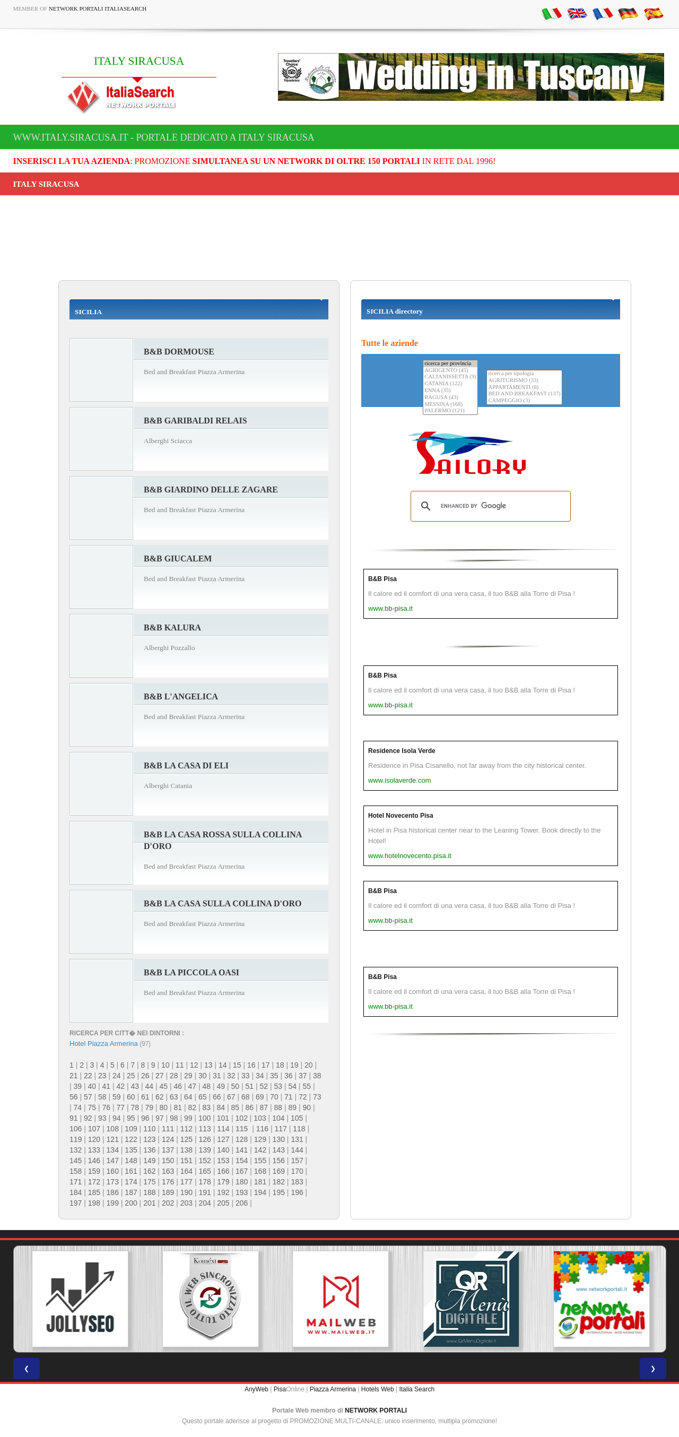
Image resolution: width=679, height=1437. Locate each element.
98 (174, 1118)
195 (279, 1192)
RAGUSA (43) (450, 397)
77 (121, 1107)
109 (131, 1128)
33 (245, 1075)
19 (294, 1065)
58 (102, 1097)
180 (242, 1182)
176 (168, 1182)
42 (121, 1086)
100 (204, 1118)
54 (293, 1086)
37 (303, 1075)
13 (208, 1065)
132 (75, 1150)
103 (260, 1118)
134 (113, 1150)
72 (303, 1097)
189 (168, 1192)
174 (131, 1182)
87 (264, 1107)
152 (204, 1160)
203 (186, 1203)
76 (106, 1107)
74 (78, 1107)
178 (204, 1182)
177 (186, 1182)
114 (223, 1128)
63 (174, 1097)
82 (192, 1107)
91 (73, 1118)
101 (223, 1118)
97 (159, 1118)
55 (307, 1086)
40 (92, 1086)
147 (113, 1160)
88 (278, 1107)
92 (88, 1118)
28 (174, 1075)
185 (94, 1192)
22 (88, 1075)
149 (149, 1160)
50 (235, 1086)
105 (297, 1118)
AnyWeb (256, 1389)
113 (204, 1128)
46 (178, 1086)
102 (242, 1118)
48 (207, 1086)
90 (307, 1107)
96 (145, 1118)
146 (94, 1160)
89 (293, 1107)
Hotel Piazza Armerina (103, 1044)
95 (131, 1118)
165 (204, 1171)
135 (131, 1150)
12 (194, 1065)
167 (242, 1171)
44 (149, 1086)
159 (94, 1171)
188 (149, 1192)
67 (231, 1097)
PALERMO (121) (450, 411)
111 (168, 1128)
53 (278, 1086)
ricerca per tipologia (524, 373)
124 (168, 1139)
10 (165, 1065)
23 (102, 1075)
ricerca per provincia (450, 363)
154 (242, 1160)
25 (131, 1075)
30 (202, 1075)
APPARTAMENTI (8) (524, 387)
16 (251, 1065)
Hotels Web (377, 1389)
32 (231, 1075)
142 (260, 1150)
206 (242, 1203)
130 (279, 1139)
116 (262, 1128)
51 (250, 1086)
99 (188, 1118)
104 (278, 1118)
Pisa (280, 1389)
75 (92, 1107)
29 (188, 1075)
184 (75, 1192)
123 (149, 1139)
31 (217, 1075)
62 (159, 1097)
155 (260, 1160)
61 (145, 1097)
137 (168, 1150)
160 (113, 1171)
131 (297, 1139)
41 (106, 1086)
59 (116, 1097)
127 (223, 1139)
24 (116, 1075)
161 (131, 1171)
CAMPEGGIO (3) (524, 400)
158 (75, 1171)
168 (260, 1171)
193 (242, 1192)
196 (297, 1192)
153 (223, 1160)
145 (75, 1160)
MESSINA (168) (450, 404)
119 (75, 1139)
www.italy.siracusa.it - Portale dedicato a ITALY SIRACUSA (164, 137)
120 (94, 1139)
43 (135, 1086)
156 (279, 1160)
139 (204, 1150)
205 (223, 1203)
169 (279, 1171)
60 (131, 1097)
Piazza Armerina (333, 1389)
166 (223, 1171)
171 (75, 1182)
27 (159, 1075)
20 (308, 1065)
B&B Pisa (382, 579)
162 (149, 1171)
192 (223, 1192)
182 (279, 1182)
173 (113, 1182)
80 (164, 1107)
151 (186, 1160)
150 (168, 1160)
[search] (489, 506)
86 (250, 1107)
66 (217, 1097)
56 (73, 1097)
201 (149, 1203)
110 (149, 1128)
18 (280, 1065)
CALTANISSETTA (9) (450, 377)
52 (264, 1086)
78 (135, 1107)
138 (186, 1150)
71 (288, 1097)
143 (279, 1150)
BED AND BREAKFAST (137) (524, 394)
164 (186, 1171)
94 (116, 1118)
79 (149, 1107)
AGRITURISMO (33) (524, 380)
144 (297, 1150)
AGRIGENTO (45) (450, 370)
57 (88, 1097)
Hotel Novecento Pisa (400, 815)
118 (299, 1128)
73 (317, 1097)
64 (188, 1097)
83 (207, 1107)
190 (186, 1192)
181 (260, 1182)
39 (78, 1086)
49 (221, 1086)
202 (168, 1203)
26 (145, 1075)
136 (149, 1150)
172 (94, 1182)
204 (204, 1203)
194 (260, 1192)
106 (75, 1128)
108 (113, 1128)
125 (186, 1139)
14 (223, 1065)
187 (131, 1192)
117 (280, 1128)
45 (164, 1086)
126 (204, 1139)
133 (94, 1150)
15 (237, 1065)
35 (274, 1075)
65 (202, 1097)
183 (297, 1182)
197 (75, 1203)
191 (204, 1192)
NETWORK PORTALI (376, 1410)
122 (131, 1139)
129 (260, 1139)
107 (94, 1128)
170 (297, 1171)
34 (260, 1075)
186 (113, 1192)
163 (168, 1171)
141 (242, 1150)
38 (317, 1075)
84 (221, 1107)
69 (260, 1097)
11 (180, 1065)
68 (245, 1097)
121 (113, 1139)
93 (102, 1118)
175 (149, 1182)
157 (297, 1160)
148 (131, 1160)
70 (274, 1097)
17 (266, 1065)
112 (186, 1128)
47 (192, 1086)
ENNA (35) (450, 390)
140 (223, 1150)
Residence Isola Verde (402, 751)
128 (242, 1139)
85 (235, 1107)
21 (73, 1075)
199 (113, 1203)
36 (288, 1075)
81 (178, 1107)
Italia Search (416, 1389)
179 (223, 1182)
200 (131, 1203)
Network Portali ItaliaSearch (98, 8)
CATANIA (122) (450, 383)
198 (94, 1203)
